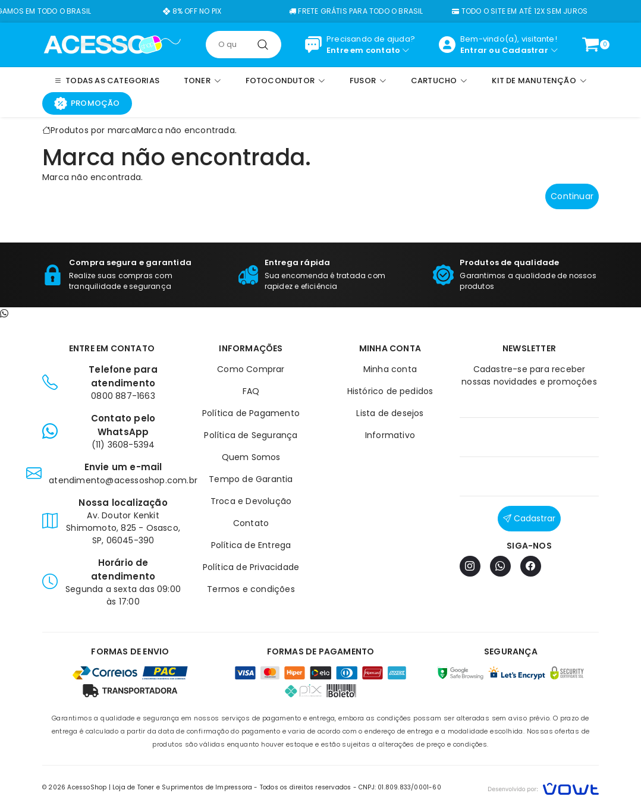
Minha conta (390, 369)
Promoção (87, 103)
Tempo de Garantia (251, 479)
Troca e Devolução (250, 501)
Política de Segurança (250, 435)
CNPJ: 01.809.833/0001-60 (400, 787)
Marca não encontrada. (186, 130)
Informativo (390, 435)
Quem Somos (251, 457)
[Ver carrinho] (590, 44)
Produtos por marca (93, 130)
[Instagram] (470, 566)
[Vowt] (543, 787)
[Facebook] (530, 566)
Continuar (572, 196)
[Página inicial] (112, 44)
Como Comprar (250, 369)
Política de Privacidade (251, 567)
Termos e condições (251, 589)
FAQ (251, 391)
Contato (251, 523)
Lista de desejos (389, 413)
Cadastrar (525, 50)
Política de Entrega (251, 545)
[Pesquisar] (263, 45)
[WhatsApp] (500, 566)
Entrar (473, 50)
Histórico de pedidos (390, 391)
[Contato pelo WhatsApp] (4, 313)
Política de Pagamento (251, 413)
